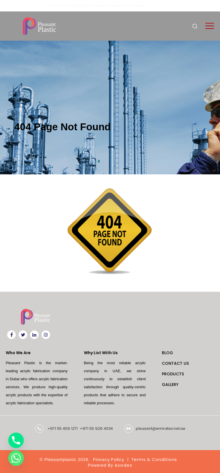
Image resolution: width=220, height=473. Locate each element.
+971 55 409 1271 (63, 428)
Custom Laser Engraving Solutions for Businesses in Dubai (95, 5)
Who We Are (18, 353)
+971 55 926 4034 (96, 428)
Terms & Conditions (154, 459)
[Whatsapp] (16, 458)
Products (173, 374)
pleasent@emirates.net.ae (160, 428)
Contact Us (175, 363)
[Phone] (16, 440)
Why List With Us (101, 353)
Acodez (123, 465)
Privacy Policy (108, 459)
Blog (167, 353)
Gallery (170, 384)
